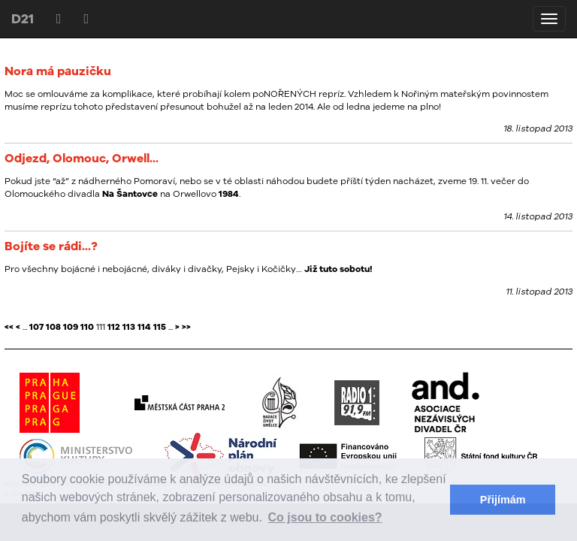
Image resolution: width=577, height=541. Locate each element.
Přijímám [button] (503, 500)
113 (128, 327)
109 (70, 327)
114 (144, 327)
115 (159, 327)
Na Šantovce (130, 194)
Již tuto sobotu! (338, 269)
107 (36, 327)
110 (87, 327)
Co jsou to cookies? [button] (325, 517)
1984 (229, 194)
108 (53, 327)
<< (9, 327)
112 (113, 327)
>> (186, 327)
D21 (22, 18)
